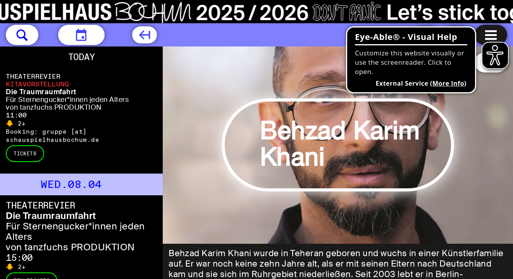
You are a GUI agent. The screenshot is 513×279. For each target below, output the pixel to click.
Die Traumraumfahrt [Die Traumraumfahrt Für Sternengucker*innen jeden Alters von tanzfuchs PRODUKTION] (41, 91)
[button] (22, 35)
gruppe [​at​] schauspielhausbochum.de (52, 135)
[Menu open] (491, 35)
